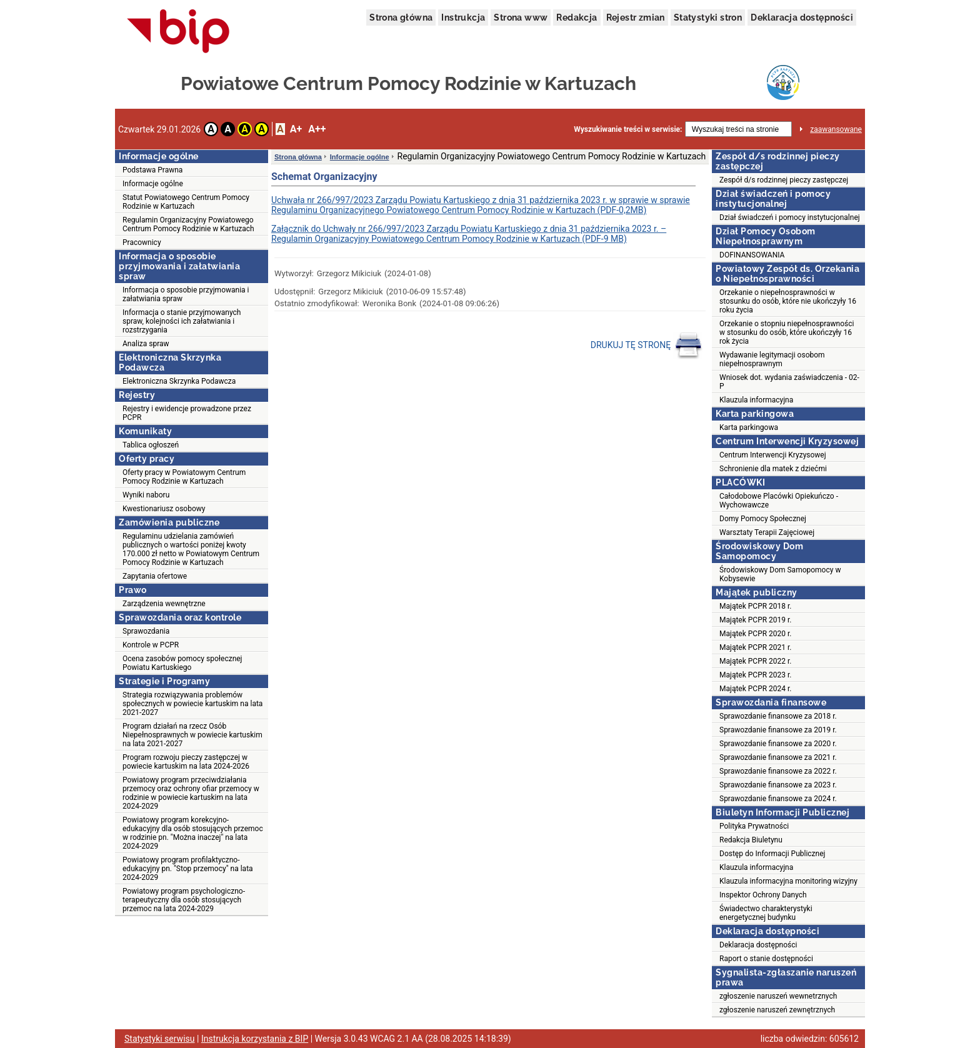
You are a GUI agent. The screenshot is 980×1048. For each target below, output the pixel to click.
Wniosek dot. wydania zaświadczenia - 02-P (789, 382)
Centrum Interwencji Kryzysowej (772, 455)
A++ (317, 129)
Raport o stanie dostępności (766, 958)
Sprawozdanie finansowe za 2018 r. (778, 716)
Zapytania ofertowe (154, 576)
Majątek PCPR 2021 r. (755, 647)
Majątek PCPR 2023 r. (755, 675)
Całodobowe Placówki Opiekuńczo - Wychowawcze (778, 500)
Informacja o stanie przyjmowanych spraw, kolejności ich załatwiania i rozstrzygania (181, 321)
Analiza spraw (145, 343)
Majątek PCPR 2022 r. (755, 661)
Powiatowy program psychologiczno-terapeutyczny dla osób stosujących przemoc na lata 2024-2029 (183, 900)
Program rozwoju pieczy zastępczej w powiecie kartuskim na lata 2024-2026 (185, 762)
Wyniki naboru (145, 495)
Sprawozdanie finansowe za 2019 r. (778, 730)
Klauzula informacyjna (756, 400)
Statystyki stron (708, 17)
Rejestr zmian (635, 17)
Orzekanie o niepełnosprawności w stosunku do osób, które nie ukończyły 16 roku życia (787, 301)
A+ (296, 129)
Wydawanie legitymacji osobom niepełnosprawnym (772, 359)
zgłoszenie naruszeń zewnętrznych (777, 1010)
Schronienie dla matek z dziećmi (773, 468)
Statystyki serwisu (159, 1039)
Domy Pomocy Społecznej (762, 518)
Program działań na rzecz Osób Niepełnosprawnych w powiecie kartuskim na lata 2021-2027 (192, 735)
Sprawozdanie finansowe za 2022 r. (778, 771)
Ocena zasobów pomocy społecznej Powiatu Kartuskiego (182, 663)
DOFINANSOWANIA (751, 255)
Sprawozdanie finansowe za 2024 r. (778, 798)
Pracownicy (141, 242)
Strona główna (400, 17)
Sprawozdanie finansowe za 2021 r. (778, 757)
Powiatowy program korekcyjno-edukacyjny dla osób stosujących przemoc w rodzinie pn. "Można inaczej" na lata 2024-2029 (192, 833)
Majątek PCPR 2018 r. (755, 606)
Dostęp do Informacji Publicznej (772, 853)
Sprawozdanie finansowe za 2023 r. (778, 785)
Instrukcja (463, 17)
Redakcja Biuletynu (750, 840)
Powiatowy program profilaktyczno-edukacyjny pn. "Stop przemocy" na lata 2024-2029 (187, 869)
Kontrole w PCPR (150, 645)
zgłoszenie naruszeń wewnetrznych (778, 996)
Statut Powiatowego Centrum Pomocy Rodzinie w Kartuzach (185, 202)
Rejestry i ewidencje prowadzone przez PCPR (186, 413)
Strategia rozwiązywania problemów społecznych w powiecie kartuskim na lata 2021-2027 (192, 704)
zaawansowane (836, 129)
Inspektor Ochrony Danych (763, 895)
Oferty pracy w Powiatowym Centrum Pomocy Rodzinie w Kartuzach (184, 477)
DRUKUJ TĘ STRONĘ (646, 345)
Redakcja (576, 17)
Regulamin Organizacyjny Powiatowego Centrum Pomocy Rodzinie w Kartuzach (188, 224)
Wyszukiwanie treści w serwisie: (628, 129)
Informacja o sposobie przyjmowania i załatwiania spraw (185, 294)
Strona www (521, 17)
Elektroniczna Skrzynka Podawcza (179, 381)
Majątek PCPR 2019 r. (755, 620)
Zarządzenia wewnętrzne (164, 603)
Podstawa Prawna (152, 170)
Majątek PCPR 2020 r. (755, 633)
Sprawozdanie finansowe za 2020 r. (778, 743)
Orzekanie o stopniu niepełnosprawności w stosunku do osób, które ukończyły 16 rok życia (786, 332)
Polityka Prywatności (754, 826)
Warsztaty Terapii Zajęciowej (766, 532)
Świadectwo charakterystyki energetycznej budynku (765, 913)
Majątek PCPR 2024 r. (755, 688)
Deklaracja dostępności (802, 17)
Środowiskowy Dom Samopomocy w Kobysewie (780, 574)
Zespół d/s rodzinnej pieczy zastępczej (783, 180)
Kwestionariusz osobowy (163, 508)
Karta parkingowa (748, 427)
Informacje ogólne (152, 183)
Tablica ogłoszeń (150, 445)
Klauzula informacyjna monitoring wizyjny (788, 881)
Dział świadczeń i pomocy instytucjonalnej (789, 217)
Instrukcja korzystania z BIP (254, 1039)
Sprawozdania (145, 631)
